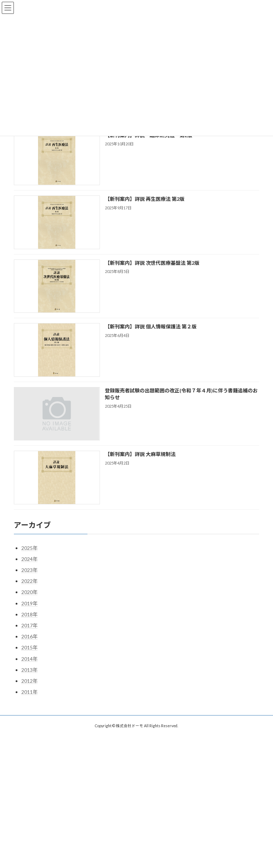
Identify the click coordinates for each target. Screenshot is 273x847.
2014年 (29, 659)
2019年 (29, 603)
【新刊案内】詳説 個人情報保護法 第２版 (151, 327)
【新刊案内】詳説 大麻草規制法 (140, 454)
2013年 (29, 670)
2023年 (29, 570)
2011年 (29, 692)
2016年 (29, 636)
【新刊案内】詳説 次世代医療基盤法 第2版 (152, 263)
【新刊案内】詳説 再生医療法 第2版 (144, 199)
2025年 (29, 548)
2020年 (29, 592)
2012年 (29, 681)
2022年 (29, 581)
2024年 (29, 559)
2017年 (29, 625)
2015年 (29, 648)
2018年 (29, 614)
